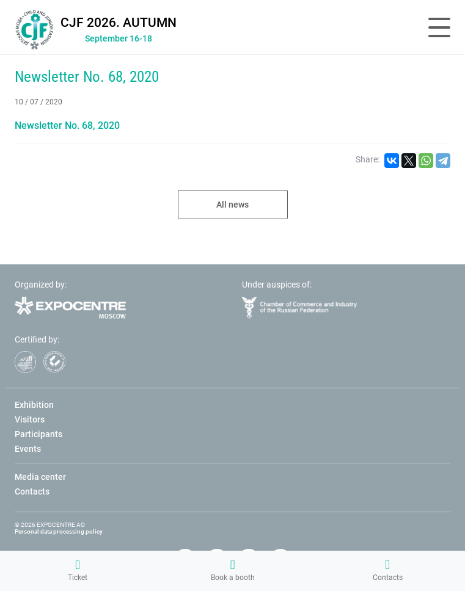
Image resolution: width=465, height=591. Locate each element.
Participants (38, 434)
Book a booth (233, 570)
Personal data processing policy (59, 531)
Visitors (30, 419)
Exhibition (34, 405)
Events (28, 449)
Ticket (77, 570)
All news (232, 204)
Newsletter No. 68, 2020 (87, 76)
